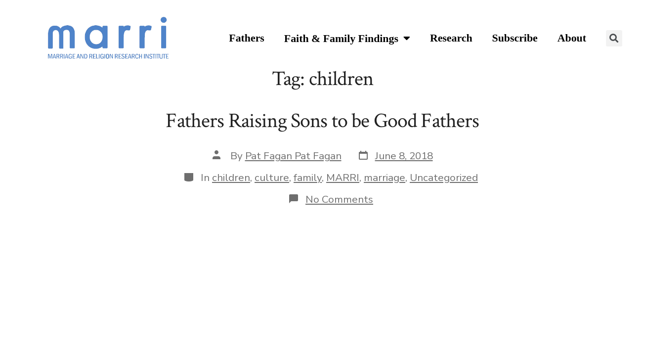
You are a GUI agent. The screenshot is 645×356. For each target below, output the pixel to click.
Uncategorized (444, 177)
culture (272, 177)
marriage (384, 177)
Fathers (246, 38)
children (231, 177)
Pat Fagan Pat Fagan (293, 156)
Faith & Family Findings (347, 38)
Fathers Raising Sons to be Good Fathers (322, 120)
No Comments (339, 199)
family (308, 177)
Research (451, 38)
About (572, 38)
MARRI (342, 177)
